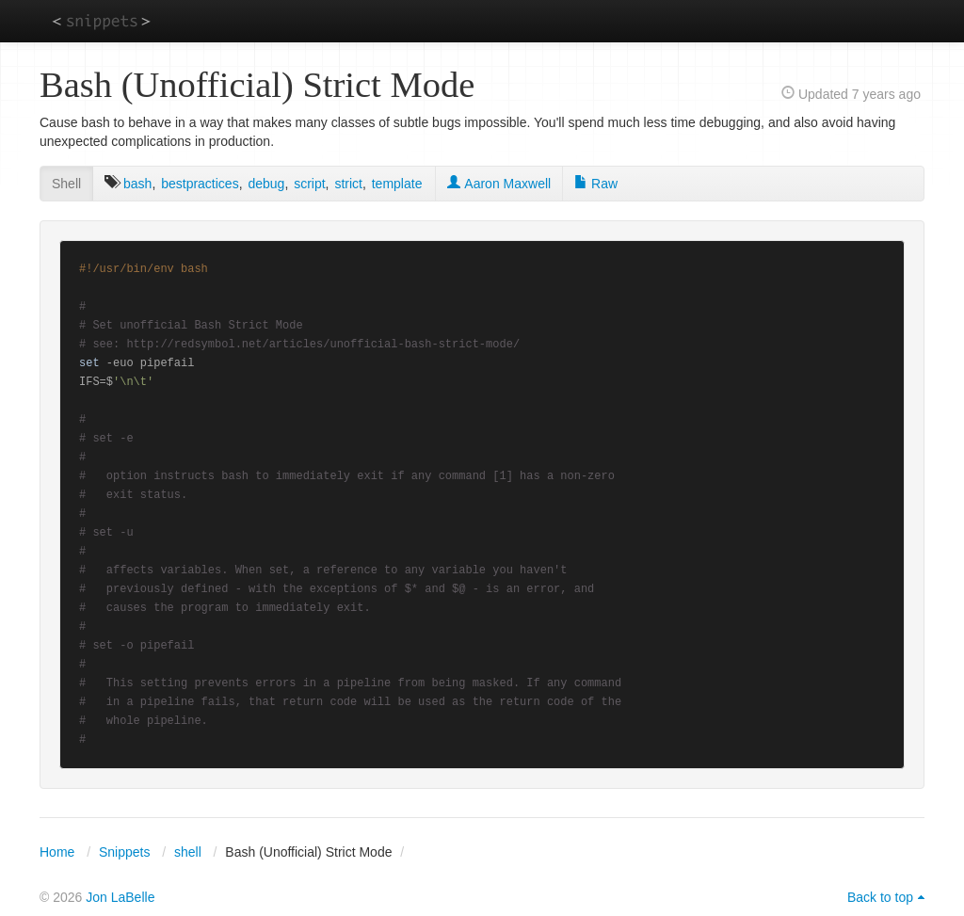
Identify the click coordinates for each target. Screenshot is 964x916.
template (397, 183)
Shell (66, 183)
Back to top (880, 897)
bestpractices (199, 183)
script (309, 183)
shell (187, 852)
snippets (101, 20)
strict (348, 183)
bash (137, 183)
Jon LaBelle (120, 897)
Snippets (124, 852)
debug (266, 183)
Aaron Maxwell (499, 183)
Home (57, 852)
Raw (596, 183)
